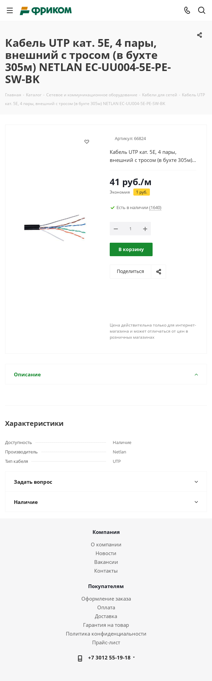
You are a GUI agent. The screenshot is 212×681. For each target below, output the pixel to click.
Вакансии (106, 561)
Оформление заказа (106, 598)
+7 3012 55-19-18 (109, 657)
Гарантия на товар (106, 624)
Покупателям (106, 586)
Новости (106, 553)
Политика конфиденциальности (106, 633)
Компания (106, 532)
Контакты (106, 570)
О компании (106, 544)
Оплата (106, 607)
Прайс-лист (106, 642)
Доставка (106, 616)
